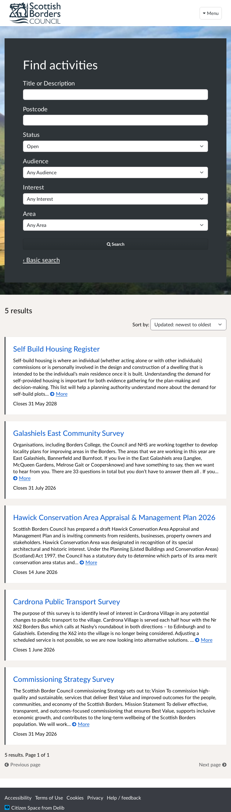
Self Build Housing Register (56, 348)
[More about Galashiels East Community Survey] (22, 478)
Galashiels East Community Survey (68, 433)
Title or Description (49, 83)
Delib (58, 807)
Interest (33, 187)
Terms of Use (49, 797)
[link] (22, 764)
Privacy (95, 797)
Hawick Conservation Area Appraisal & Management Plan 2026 (114, 517)
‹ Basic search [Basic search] (41, 259)
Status (31, 134)
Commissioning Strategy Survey (63, 679)
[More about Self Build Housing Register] (58, 394)
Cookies (75, 797)
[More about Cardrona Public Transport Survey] (203, 640)
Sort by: (140, 324)
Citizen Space (25, 807)
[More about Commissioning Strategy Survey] (80, 724)
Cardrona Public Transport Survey (66, 601)
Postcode (35, 109)
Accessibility (18, 797)
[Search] (115, 244)
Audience (36, 161)
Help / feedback (124, 797)
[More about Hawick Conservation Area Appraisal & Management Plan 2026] (88, 562)
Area (29, 213)
